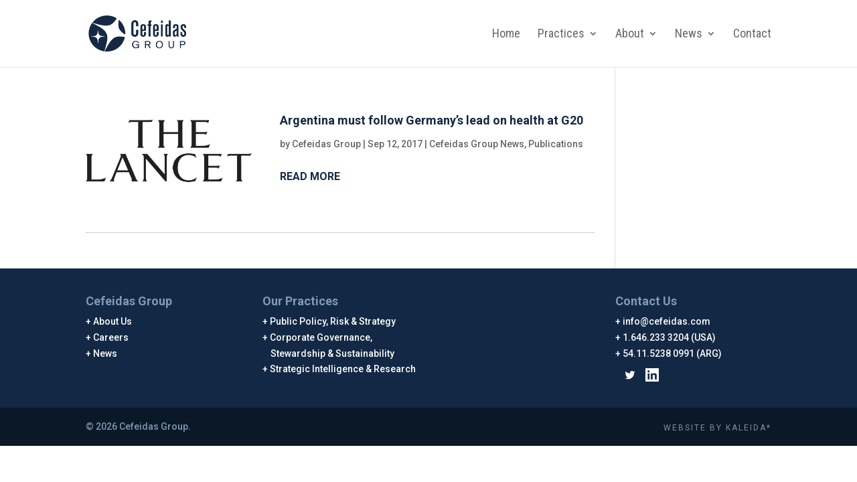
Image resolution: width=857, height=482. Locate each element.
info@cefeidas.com (666, 321)
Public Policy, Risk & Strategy (333, 321)
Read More (310, 176)
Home (506, 34)
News (688, 34)
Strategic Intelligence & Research (343, 369)
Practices (561, 34)
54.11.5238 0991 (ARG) (672, 353)
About (629, 34)
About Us (113, 321)
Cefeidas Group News (476, 144)
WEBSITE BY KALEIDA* (717, 427)
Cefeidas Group (326, 144)
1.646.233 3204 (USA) (669, 337)
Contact (752, 34)
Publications (555, 144)
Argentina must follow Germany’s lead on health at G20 (431, 120)
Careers (111, 337)
